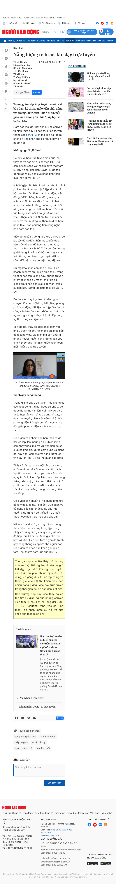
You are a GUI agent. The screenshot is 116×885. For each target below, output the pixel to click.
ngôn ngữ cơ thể (23, 748)
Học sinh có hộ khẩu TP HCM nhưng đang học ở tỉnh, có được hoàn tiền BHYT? (99, 125)
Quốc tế (21, 41)
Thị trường (64, 23)
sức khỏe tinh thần (30, 730)
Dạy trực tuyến (47, 736)
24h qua (79, 23)
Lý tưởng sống (10, 23)
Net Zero (51, 41)
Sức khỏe (70, 41)
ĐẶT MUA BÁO (59, 18)
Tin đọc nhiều (77, 65)
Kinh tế (60, 41)
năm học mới (43, 748)
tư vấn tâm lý (39, 742)
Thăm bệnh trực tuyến (31, 698)
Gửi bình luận (54, 783)
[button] (6, 99)
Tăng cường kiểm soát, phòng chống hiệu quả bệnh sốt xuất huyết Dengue (99, 108)
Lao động (31, 41)
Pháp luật (91, 41)
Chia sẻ (36, 92)
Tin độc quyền (46, 23)
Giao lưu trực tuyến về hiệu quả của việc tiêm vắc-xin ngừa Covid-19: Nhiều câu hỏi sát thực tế (51, 645)
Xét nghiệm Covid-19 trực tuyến (37, 706)
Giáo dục (80, 41)
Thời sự (11, 41)
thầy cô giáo (21, 742)
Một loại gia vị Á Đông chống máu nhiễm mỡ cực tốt (98, 76)
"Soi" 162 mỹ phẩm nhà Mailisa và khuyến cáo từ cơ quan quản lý (100, 141)
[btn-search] (55, 32)
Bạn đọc (41, 41)
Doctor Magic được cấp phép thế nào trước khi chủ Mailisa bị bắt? (99, 91)
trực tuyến (34, 135)
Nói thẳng (28, 23)
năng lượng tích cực (25, 736)
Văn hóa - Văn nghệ (101, 813)
